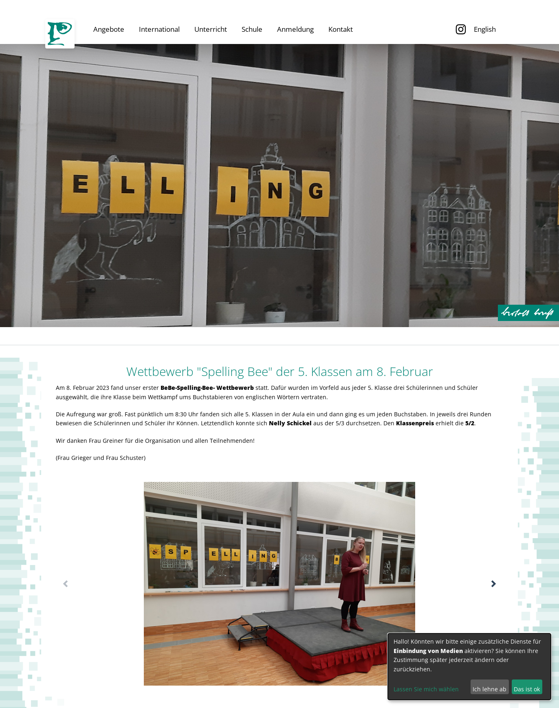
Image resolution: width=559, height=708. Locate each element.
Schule (252, 29)
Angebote (108, 29)
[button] (493, 584)
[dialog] (469, 666)
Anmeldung (295, 29)
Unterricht (210, 29)
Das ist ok (527, 689)
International (159, 29)
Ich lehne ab (489, 689)
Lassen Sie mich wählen (426, 689)
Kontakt (340, 29)
